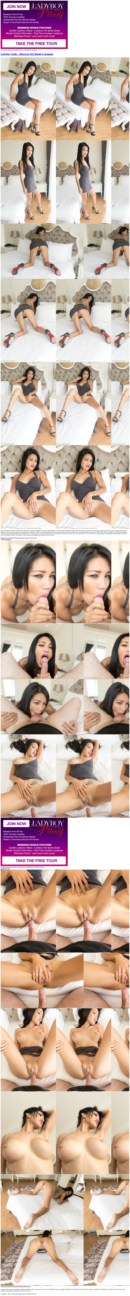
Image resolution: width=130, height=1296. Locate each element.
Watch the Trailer (5, 868)
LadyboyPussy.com (19, 1294)
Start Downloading (5, 539)
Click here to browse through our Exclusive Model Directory (15, 1286)
